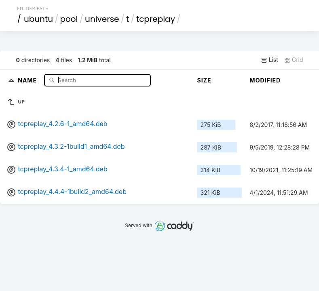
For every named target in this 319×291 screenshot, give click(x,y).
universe (102, 19)
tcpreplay (155, 19)
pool (69, 19)
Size (204, 80)
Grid (293, 59)
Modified (265, 80)
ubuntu (38, 19)
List (269, 59)
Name (28, 79)
